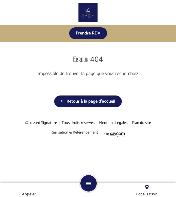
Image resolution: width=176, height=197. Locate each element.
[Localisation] (147, 187)
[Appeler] (29, 187)
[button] (88, 183)
